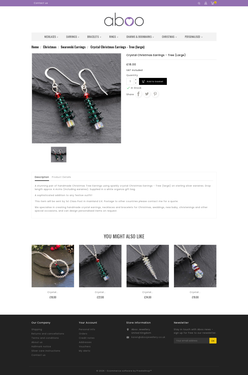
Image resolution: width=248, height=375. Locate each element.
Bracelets (94, 37)
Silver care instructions (45, 350)
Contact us (41, 3)
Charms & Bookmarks (140, 37)
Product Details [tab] (61, 177)
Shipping (36, 329)
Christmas (170, 37)
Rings (114, 37)
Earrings (73, 37)
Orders (83, 333)
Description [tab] (42, 177)
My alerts (84, 350)
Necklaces (51, 37)
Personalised (194, 37)
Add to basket (155, 81)
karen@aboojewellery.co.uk (148, 337)
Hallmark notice (41, 346)
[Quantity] (130, 81)
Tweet (147, 94)
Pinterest (155, 94)
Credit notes (87, 338)
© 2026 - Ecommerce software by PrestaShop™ (124, 370)
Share (138, 94)
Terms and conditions (45, 338)
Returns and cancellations (47, 333)
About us (37, 342)
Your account (88, 322)
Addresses (85, 342)
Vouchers (85, 346)
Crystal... (52, 292)
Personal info (87, 329)
